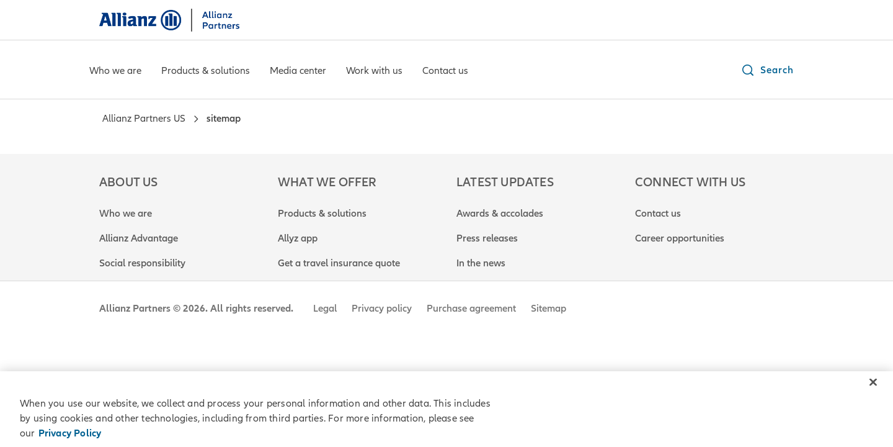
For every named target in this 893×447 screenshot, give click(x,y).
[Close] (873, 382)
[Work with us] (374, 72)
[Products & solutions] (205, 72)
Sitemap (548, 308)
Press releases (487, 238)
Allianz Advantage (138, 238)
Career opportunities (679, 238)
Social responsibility (142, 263)
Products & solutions (322, 213)
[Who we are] (115, 72)
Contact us (658, 213)
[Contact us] (445, 72)
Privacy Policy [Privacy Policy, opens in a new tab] (70, 433)
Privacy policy (382, 308)
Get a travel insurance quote (339, 263)
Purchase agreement (471, 308)
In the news (480, 263)
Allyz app (298, 238)
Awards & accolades (499, 213)
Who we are (125, 213)
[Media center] (298, 72)
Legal (325, 308)
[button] (767, 70)
